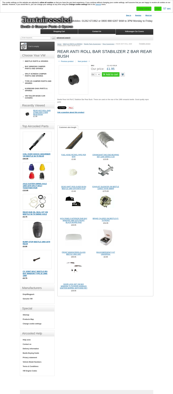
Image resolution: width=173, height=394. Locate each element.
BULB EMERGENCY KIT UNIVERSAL (105, 253)
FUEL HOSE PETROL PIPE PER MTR (73, 156)
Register (138, 15)
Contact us (27, 344)
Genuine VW (28, 299)
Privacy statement (30, 358)
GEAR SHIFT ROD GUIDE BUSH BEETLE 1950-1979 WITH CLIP (73, 188)
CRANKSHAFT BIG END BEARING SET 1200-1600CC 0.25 (105, 156)
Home (59, 44)
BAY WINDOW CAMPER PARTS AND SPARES (35, 67)
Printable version (144, 43)
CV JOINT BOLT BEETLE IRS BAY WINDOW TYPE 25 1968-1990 (35, 273)
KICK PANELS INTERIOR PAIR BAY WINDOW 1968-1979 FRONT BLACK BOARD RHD (73, 220)
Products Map (28, 319)
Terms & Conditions (30, 366)
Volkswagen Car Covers (134, 31)
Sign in (128, 15)
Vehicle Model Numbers (32, 362)
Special (98, 4)
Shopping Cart (59, 31)
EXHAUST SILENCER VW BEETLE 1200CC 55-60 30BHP (105, 188)
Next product (84, 61)
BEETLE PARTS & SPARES (72, 44)
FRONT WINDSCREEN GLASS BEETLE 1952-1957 (73, 253)
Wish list (148, 15)
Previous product (66, 61)
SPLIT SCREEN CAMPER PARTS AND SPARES (36, 75)
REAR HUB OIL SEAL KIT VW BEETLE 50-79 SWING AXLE (35, 213)
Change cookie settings (32, 324)
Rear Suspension (108, 44)
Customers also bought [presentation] (67, 127)
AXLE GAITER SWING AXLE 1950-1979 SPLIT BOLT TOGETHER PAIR (35, 186)
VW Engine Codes (30, 371)
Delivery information (31, 349)
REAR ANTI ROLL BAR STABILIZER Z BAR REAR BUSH (42, 112)
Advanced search (63, 38)
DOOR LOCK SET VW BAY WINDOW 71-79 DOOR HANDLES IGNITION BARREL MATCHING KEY (73, 286)
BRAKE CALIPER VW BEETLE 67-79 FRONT (106, 219)
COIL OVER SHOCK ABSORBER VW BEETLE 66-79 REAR (36, 155)
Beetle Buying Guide (31, 353)
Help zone (27, 340)
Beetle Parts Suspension (92, 44)
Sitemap (26, 315)
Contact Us (96, 31)
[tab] (67, 127)
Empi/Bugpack (28, 294)
